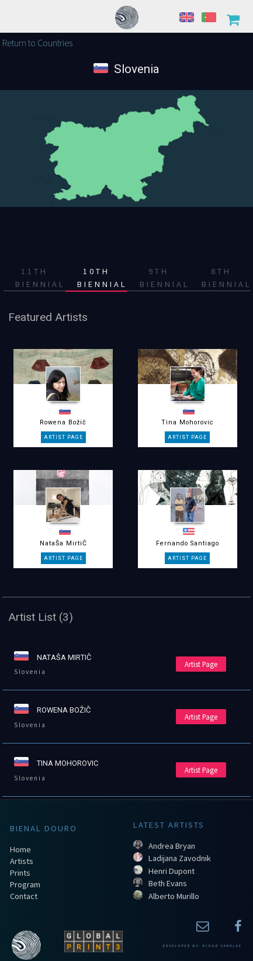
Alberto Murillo (173, 896)
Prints (20, 872)
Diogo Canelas (221, 945)
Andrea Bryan (171, 846)
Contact (23, 896)
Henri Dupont (171, 871)
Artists (21, 861)
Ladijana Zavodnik (179, 858)
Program (25, 884)
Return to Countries (37, 43)
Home (20, 849)
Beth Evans (167, 883)
